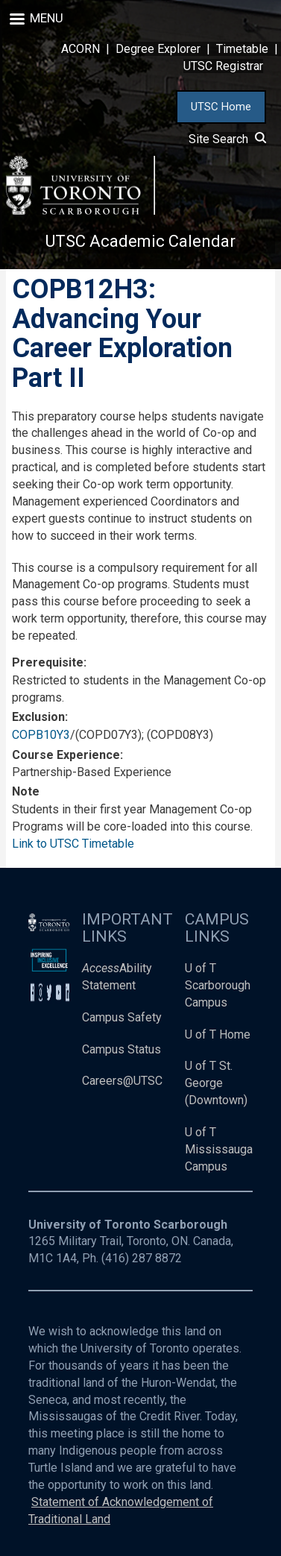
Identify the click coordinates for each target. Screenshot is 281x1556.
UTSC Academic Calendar (140, 241)
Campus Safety (122, 1017)
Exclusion (38, 717)
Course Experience (66, 755)
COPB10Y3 (41, 735)
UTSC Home (221, 106)
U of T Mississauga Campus (219, 1149)
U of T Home (217, 1034)
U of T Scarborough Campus (217, 985)
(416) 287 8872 (141, 1258)
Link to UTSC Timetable (73, 844)
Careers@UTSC (122, 1081)
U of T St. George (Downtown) (216, 1083)
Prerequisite (47, 662)
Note (26, 791)
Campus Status (121, 1049)
